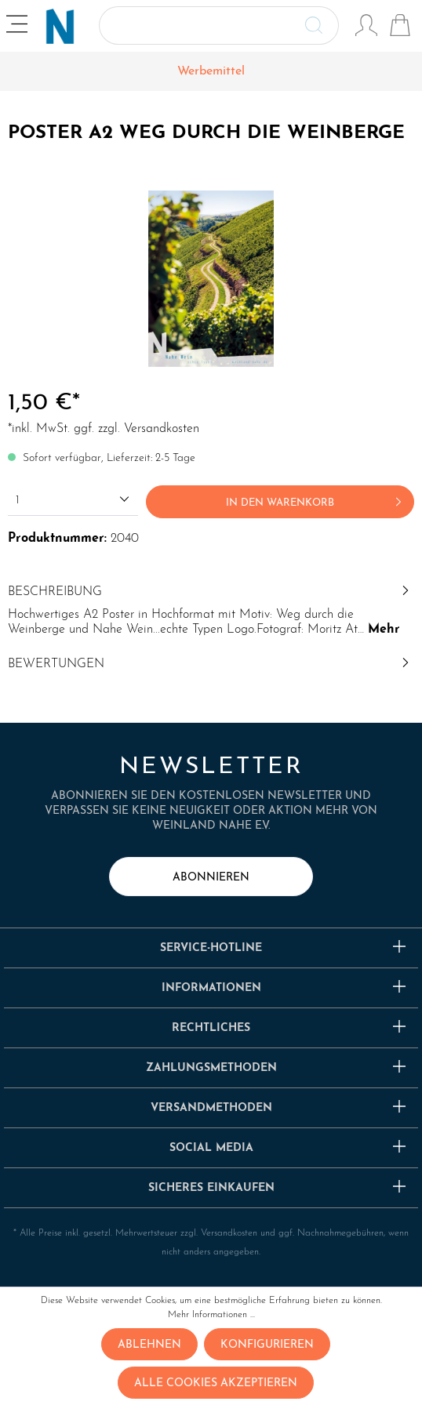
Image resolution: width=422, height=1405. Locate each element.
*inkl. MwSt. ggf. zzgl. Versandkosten (103, 429)
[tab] (211, 608)
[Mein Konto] (366, 27)
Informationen (211, 988)
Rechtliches (211, 1028)
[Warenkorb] (400, 27)
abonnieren (211, 878)
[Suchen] (320, 25)
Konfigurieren (267, 1345)
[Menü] (18, 26)
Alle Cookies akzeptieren (215, 1383)
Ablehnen (149, 1345)
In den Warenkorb (316, 498)
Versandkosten (229, 1233)
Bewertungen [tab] (211, 664)
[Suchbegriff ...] (201, 25)
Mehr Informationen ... (211, 1315)
